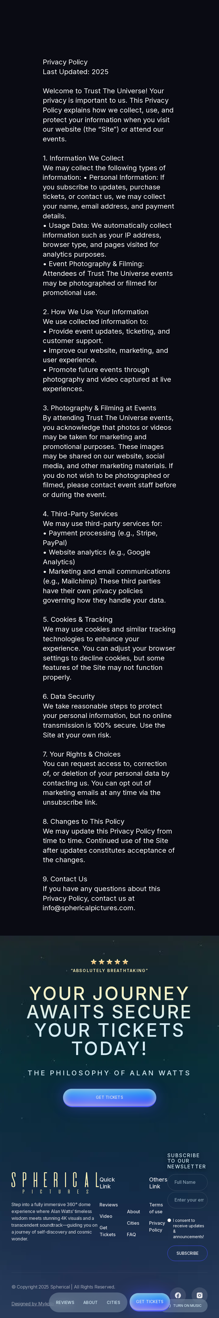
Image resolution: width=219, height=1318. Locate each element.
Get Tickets (107, 1231)
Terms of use (156, 1208)
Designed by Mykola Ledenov (42, 1304)
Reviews (109, 1205)
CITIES (113, 1302)
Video (106, 1216)
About (133, 1211)
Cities (133, 1223)
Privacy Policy (157, 1226)
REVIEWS (65, 1302)
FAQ (131, 1234)
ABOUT (90, 1302)
